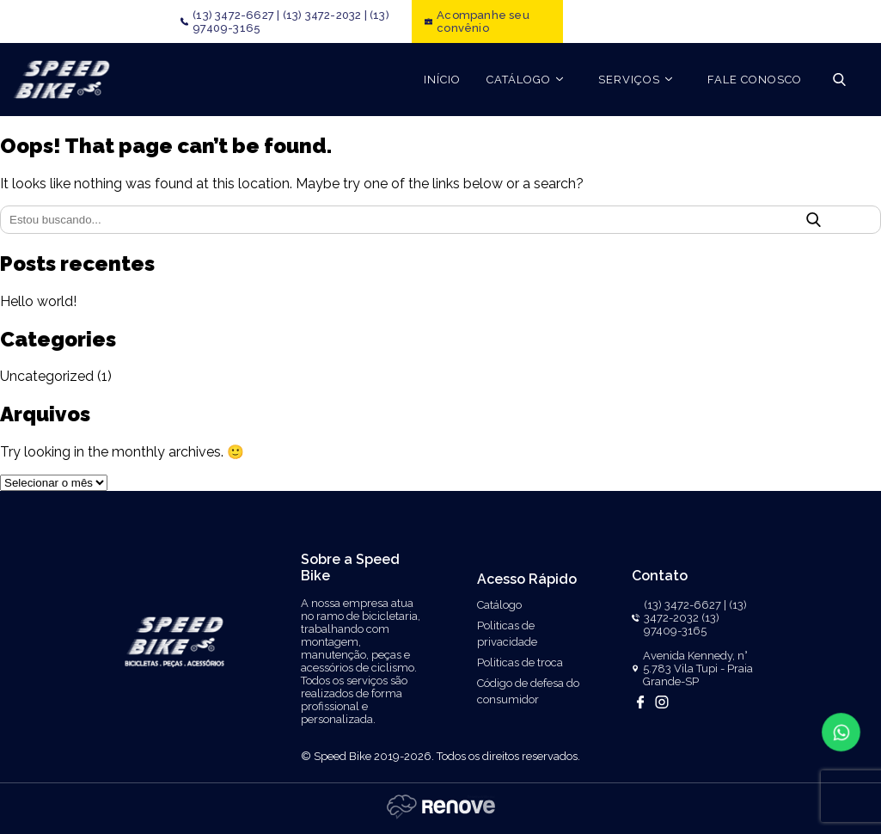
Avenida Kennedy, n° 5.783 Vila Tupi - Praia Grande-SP (698, 668)
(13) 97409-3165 (681, 624)
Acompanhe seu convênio (483, 21)
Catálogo (499, 604)
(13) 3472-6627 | (236, 15)
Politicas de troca (520, 662)
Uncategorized (47, 376)
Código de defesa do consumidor (528, 691)
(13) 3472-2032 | (325, 15)
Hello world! (38, 301)
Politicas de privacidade (507, 633)
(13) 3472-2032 (695, 611)
